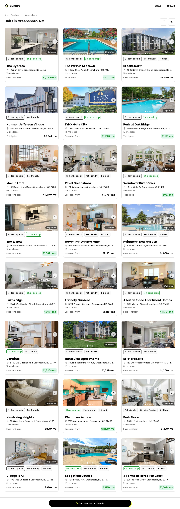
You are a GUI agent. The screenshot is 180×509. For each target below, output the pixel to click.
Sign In (158, 5)
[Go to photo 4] (34, 53)
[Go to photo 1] (28, 53)
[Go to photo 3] (32, 53)
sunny (12, 6)
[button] (32, 55)
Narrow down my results (90, 503)
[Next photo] (51, 41)
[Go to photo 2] (30, 53)
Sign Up (171, 5)
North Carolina (12, 15)
